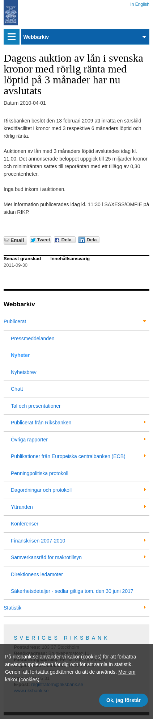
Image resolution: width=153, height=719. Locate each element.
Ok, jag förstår (123, 700)
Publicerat (15, 321)
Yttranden (22, 507)
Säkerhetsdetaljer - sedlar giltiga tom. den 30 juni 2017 (72, 591)
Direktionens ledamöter (37, 574)
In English (139, 3)
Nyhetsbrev (24, 372)
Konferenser (24, 524)
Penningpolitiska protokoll (39, 473)
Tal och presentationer (36, 406)
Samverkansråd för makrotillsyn (46, 557)
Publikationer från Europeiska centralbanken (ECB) (68, 456)
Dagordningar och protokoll (41, 490)
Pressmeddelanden (33, 338)
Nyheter (20, 355)
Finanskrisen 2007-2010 (38, 541)
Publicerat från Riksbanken (41, 422)
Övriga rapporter (29, 439)
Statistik (12, 608)
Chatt (17, 389)
